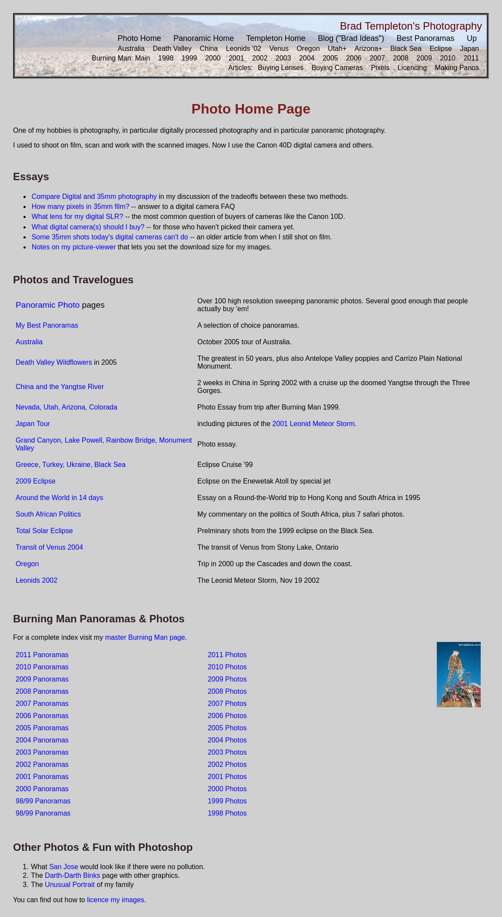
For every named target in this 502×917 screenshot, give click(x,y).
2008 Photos (227, 691)
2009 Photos (227, 679)
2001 (236, 58)
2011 (471, 58)
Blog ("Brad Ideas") (351, 38)
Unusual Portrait (70, 884)
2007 (377, 58)
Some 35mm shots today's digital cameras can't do (110, 237)
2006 (354, 58)
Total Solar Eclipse (44, 530)
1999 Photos (227, 801)
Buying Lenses (280, 67)
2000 (213, 58)
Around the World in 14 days (59, 497)
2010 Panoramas (42, 667)
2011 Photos (227, 654)
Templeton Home (276, 38)
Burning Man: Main (121, 58)
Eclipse (440, 48)
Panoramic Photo (48, 304)
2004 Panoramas (42, 740)
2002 (260, 58)
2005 (330, 58)
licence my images (115, 900)
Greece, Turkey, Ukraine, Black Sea (71, 464)
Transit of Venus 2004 (49, 547)
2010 (447, 58)
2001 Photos (227, 776)
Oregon (307, 48)
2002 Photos (227, 764)
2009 (424, 58)
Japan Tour (33, 423)
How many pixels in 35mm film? (81, 206)
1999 (189, 58)
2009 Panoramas (42, 679)
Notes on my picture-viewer (74, 247)
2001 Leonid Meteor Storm (314, 423)
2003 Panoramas (42, 752)
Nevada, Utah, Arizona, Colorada (66, 407)
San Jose (63, 866)
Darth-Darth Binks (72, 875)
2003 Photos (227, 752)
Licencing (412, 67)
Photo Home (139, 38)
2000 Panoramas (42, 789)
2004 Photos (227, 740)
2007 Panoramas (42, 703)
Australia (131, 48)
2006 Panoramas (42, 715)
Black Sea (406, 48)
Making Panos (457, 67)
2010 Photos (227, 667)
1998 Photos (227, 813)
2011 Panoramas (42, 654)
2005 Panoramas (42, 728)
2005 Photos (227, 728)
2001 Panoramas (42, 776)
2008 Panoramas (42, 691)
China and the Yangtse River (60, 386)
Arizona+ (368, 48)
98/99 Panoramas (43, 801)
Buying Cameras (337, 67)
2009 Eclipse (36, 481)
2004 (307, 58)
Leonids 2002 (36, 580)
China (208, 48)
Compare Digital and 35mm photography (94, 196)
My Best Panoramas (47, 325)
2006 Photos (227, 715)
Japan (469, 48)
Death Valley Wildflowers (54, 362)
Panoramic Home (203, 38)
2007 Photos (227, 703)
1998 (166, 58)
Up (472, 38)
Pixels (380, 67)
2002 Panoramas (42, 764)
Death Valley (172, 48)
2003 (283, 58)
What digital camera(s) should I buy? (88, 227)
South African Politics (48, 514)
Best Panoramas (425, 38)
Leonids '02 (243, 48)
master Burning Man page (145, 637)
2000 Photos (227, 789)
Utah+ (337, 48)
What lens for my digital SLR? (77, 216)
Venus (278, 48)
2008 (401, 58)
